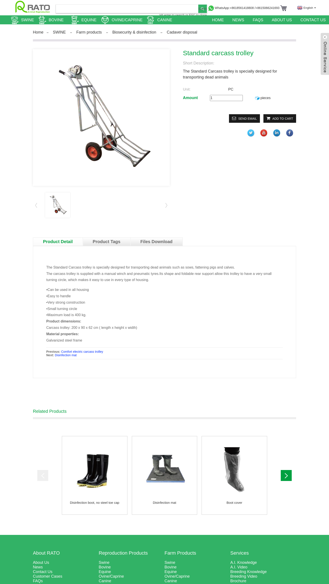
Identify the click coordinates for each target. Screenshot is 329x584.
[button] (166, 205)
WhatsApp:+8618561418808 (235, 8)
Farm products (89, 32)
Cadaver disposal (182, 32)
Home (38, 32)
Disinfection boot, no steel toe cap (94, 502)
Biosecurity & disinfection (134, 32)
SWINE (59, 32)
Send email (247, 118)
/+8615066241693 (267, 8)
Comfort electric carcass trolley (82, 351)
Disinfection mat (66, 355)
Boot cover (234, 502)
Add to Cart (282, 118)
